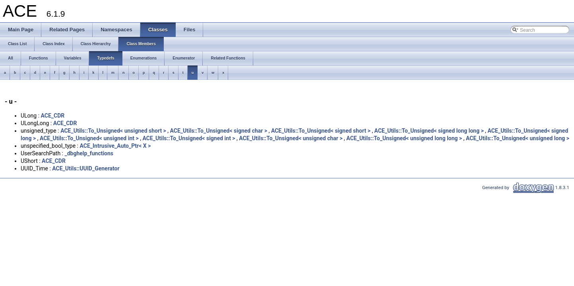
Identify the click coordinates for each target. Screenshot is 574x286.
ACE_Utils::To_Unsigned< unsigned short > (113, 131)
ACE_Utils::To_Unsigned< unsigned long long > (404, 138)
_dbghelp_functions (88, 153)
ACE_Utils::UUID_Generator (85, 168)
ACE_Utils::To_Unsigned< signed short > (320, 131)
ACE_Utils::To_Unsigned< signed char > (219, 131)
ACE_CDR (53, 115)
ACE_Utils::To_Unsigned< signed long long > (429, 131)
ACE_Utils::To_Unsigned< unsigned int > (89, 138)
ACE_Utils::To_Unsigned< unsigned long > (517, 138)
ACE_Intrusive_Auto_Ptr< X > (115, 146)
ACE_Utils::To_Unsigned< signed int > (188, 138)
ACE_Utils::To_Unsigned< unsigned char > (290, 138)
